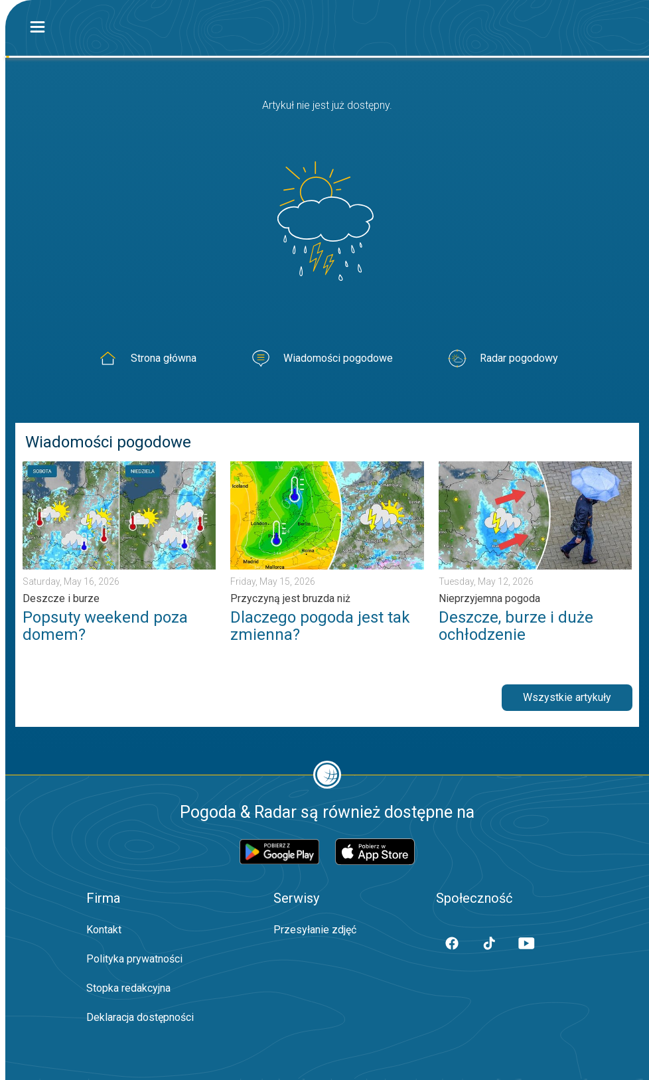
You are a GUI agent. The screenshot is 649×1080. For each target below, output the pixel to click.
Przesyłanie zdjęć (314, 929)
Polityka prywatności (134, 959)
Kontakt (103, 929)
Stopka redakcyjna (128, 988)
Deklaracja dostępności (140, 1017)
